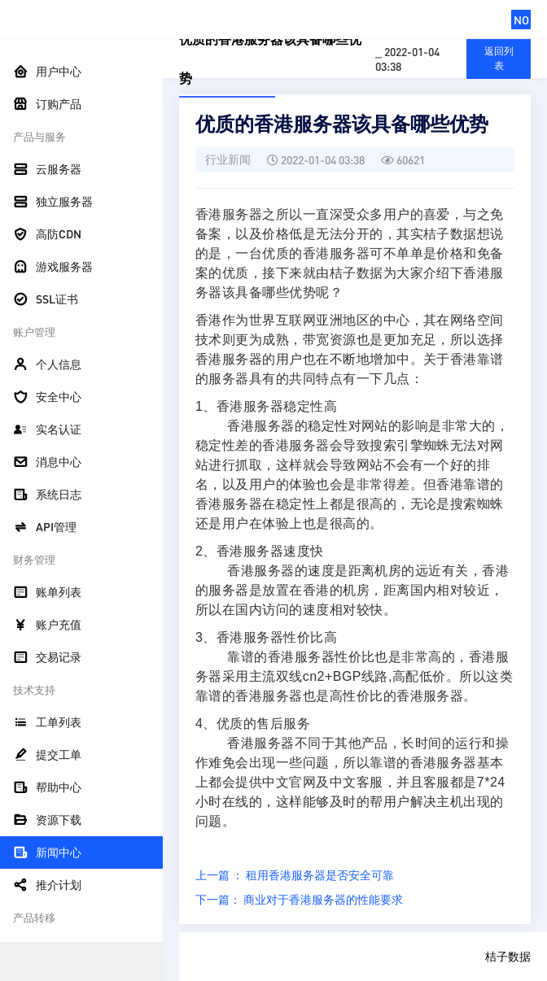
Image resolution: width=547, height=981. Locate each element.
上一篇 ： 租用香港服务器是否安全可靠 (294, 874)
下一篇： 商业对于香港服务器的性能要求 (299, 899)
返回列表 (499, 58)
